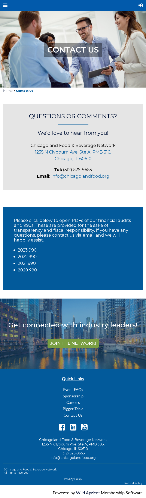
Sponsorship (73, 396)
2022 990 (27, 256)
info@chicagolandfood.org (80, 176)
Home (7, 91)
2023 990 (27, 250)
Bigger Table (73, 408)
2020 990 (27, 269)
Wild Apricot (88, 492)
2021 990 (27, 263)
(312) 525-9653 (73, 453)
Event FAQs (73, 389)
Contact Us (73, 415)
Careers (73, 402)
